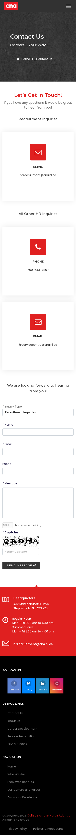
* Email (7, 444)
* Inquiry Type (12, 406)
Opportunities (17, 744)
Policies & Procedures (48, 829)
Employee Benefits (20, 782)
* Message (9, 483)
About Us (13, 721)
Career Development (22, 729)
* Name (7, 425)
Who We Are (16, 774)
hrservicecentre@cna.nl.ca (38, 345)
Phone (6, 464)
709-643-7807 (38, 270)
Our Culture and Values (24, 790)
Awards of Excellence (22, 797)
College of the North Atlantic (49, 815)
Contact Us (15, 713)
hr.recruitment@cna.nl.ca (38, 175)
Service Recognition (21, 736)
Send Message (21, 565)
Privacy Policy (17, 829)
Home (22, 59)
